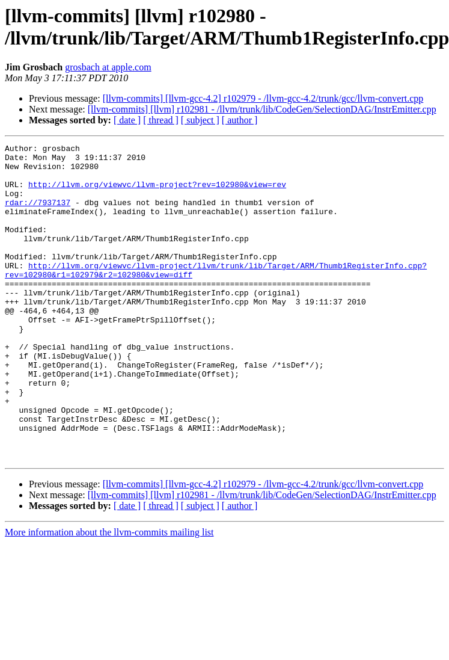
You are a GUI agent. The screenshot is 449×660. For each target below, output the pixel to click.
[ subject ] (200, 120)
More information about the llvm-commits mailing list (109, 595)
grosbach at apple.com (108, 67)
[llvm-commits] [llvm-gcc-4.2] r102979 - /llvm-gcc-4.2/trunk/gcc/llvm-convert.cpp (263, 98)
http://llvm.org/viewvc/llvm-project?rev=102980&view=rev (157, 193)
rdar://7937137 (37, 214)
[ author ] (240, 120)
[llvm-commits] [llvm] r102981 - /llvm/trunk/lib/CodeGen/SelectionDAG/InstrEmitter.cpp (262, 109)
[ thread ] (161, 120)
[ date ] (127, 120)
